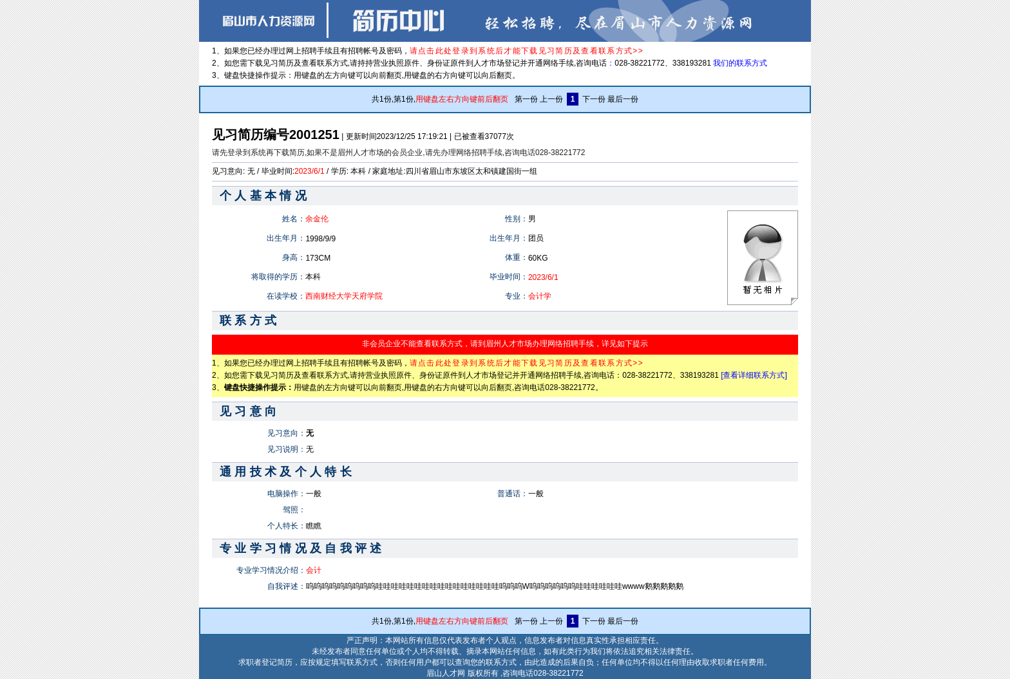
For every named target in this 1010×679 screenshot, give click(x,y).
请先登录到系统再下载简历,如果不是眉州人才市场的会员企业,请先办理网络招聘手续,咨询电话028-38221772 (398, 152)
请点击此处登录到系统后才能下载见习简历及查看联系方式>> (526, 50)
